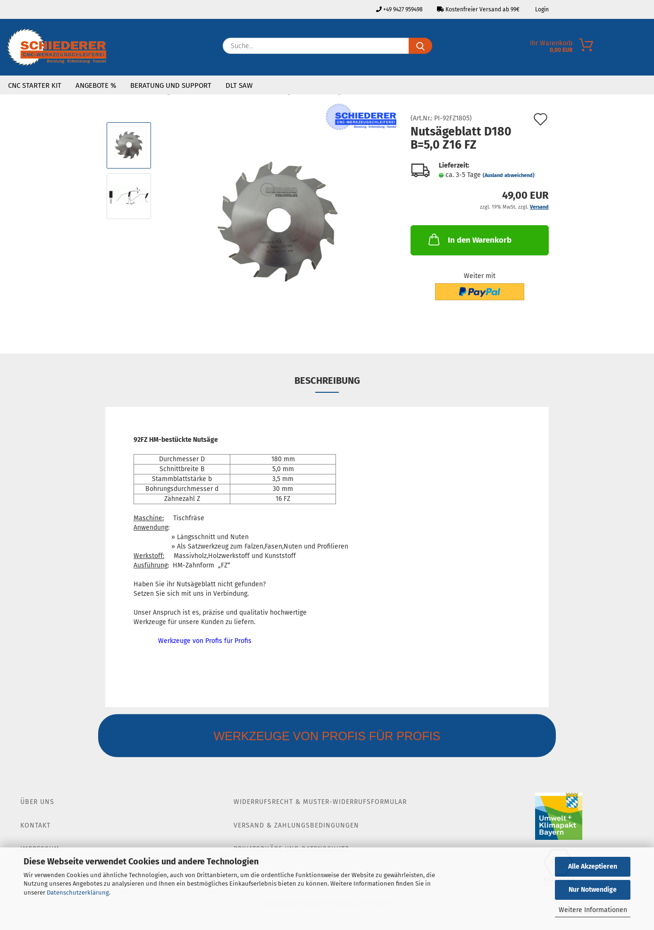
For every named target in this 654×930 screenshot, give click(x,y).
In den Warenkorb (469, 239)
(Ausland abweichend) (509, 175)
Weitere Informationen (593, 910)
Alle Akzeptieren (592, 866)
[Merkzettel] (647, 48)
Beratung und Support (170, 85)
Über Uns (37, 802)
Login (541, 9)
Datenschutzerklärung (78, 892)
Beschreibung (327, 380)
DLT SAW (239, 85)
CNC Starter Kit (34, 85)
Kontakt (35, 825)
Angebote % (95, 85)
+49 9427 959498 (399, 9)
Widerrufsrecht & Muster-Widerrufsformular (320, 802)
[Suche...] (420, 46)
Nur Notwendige (593, 890)
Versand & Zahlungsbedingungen (296, 825)
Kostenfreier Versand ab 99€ (478, 9)
